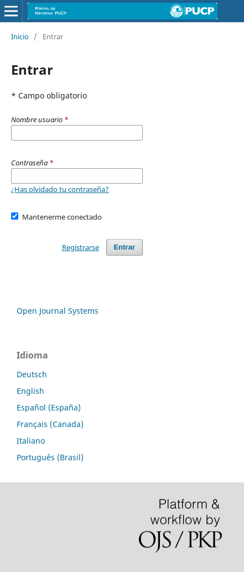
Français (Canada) (50, 424)
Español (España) (49, 407)
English (30, 391)
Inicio (20, 36)
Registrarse (80, 247)
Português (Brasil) (50, 457)
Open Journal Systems (57, 310)
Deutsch (32, 374)
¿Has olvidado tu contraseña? (60, 189)
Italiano (31, 440)
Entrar (124, 247)
